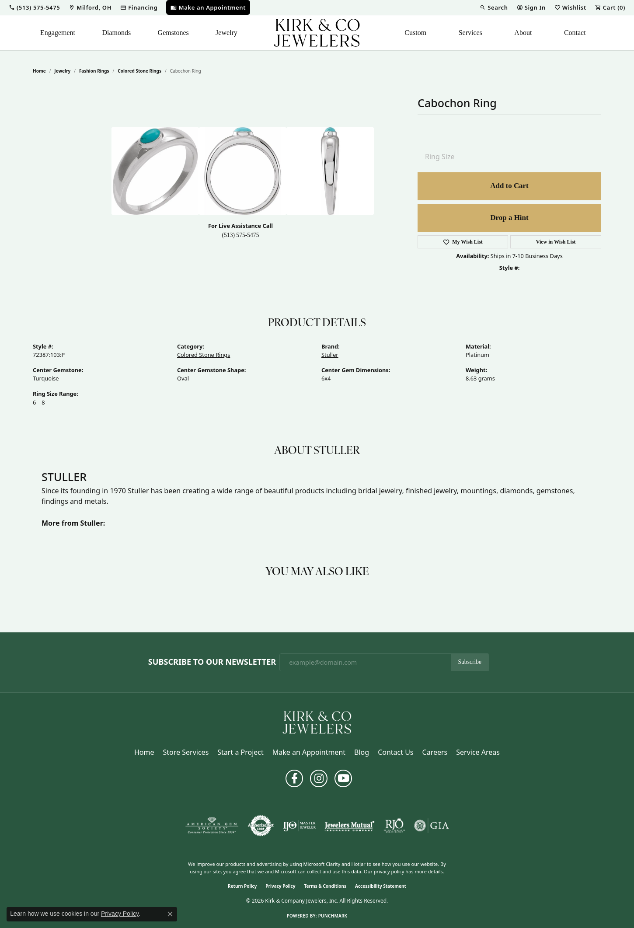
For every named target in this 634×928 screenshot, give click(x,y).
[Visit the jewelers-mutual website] (349, 826)
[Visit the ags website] (212, 826)
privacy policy (389, 871)
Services (470, 32)
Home (39, 71)
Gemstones (173, 32)
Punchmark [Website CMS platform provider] (333, 916)
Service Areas (478, 752)
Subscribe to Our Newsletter (212, 662)
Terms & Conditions (325, 886)
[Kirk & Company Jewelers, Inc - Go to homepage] (317, 722)
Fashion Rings (94, 71)
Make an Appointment (308, 752)
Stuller (329, 355)
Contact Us (395, 752)
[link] (90, 7)
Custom (415, 32)
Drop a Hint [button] (509, 217)
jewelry (62, 71)
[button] (34, 7)
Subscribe (470, 662)
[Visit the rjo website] (394, 826)
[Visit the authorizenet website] (261, 826)
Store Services (186, 752)
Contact (575, 32)
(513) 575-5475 (240, 235)
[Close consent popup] (170, 914)
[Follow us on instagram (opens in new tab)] (318, 778)
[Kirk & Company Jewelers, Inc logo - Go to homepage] (317, 32)
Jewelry (226, 32)
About (523, 32)
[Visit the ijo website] (299, 826)
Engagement (57, 32)
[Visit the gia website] (431, 826)
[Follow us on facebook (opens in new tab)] (294, 778)
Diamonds (116, 32)
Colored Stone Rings (139, 71)
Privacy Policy (280, 886)
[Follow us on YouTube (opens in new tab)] (343, 778)
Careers (435, 752)
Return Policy (242, 886)
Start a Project (240, 752)
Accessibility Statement (380, 886)
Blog (361, 752)
